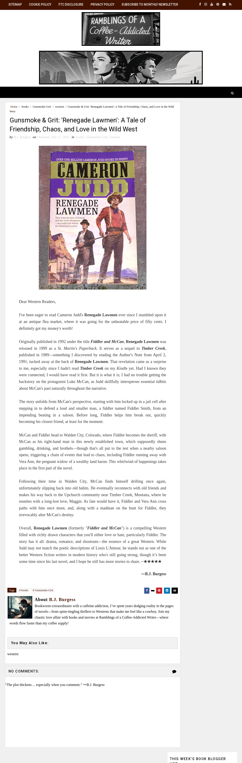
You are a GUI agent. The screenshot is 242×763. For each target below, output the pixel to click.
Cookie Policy (40, 4)
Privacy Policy (102, 4)
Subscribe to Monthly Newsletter (150, 4)
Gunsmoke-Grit (42, 106)
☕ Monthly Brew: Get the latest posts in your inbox (199, 305)
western (59, 106)
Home (14, 106)
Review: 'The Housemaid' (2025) (198, 140)
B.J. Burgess (204, 355)
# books (23, 592)
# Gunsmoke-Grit (43, 592)
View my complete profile (187, 407)
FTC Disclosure (71, 4)
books (25, 106)
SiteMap (15, 4)
